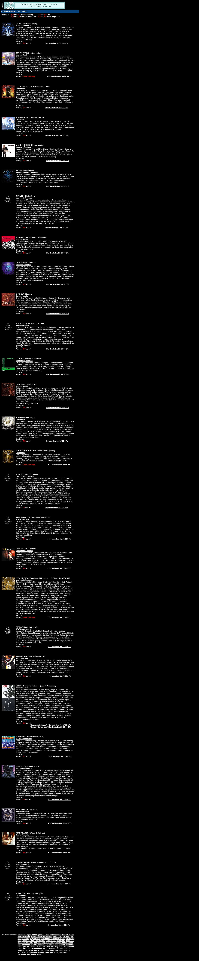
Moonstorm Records (24, 361)
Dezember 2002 (41, 945)
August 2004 (23, 952)
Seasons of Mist (22, 325)
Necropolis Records (24, 198)
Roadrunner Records (24, 551)
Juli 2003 (50, 947)
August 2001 (35, 939)
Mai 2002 (21, 943)
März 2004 (33, 950)
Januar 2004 (65, 949)
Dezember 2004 (24, 954)
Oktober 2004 (47, 952)
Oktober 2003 (27, 949)
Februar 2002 (51, 941)
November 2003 (39, 949)
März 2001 (57, 937)
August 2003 (60, 947)
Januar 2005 (36, 954)
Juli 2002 (37, 943)
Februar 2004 (23, 950)
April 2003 (26, 947)
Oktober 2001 (59, 939)
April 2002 (70, 941)
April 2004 (42, 950)
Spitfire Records (22, 864)
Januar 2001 (36, 937)
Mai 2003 (34, 947)
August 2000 (30, 935)
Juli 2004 (66, 950)
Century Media (22, 239)
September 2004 (35, 952)
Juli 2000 (21, 935)
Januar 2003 (53, 945)
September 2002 (59, 943)
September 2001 (47, 939)
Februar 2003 (64, 945)
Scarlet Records (22, 519)
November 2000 (68, 935)
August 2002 (46, 943)
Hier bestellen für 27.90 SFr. (56, 43)
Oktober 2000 (55, 935)
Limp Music (20, 88)
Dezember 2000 (24, 937)
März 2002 (61, 941)
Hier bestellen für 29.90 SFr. (57, 161)
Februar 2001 (46, 937)
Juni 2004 (58, 950)
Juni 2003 (42, 947)
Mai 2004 (50, 950)
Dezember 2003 (53, 949)
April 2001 (65, 937)
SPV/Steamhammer (24, 629)
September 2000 (42, 935)
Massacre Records (23, 26)
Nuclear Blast (21, 55)
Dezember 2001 (28, 941)
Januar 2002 (40, 941)
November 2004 (60, 952)
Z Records (20, 120)
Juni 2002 (29, 943)
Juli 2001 (25, 939)
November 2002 (28, 945)
